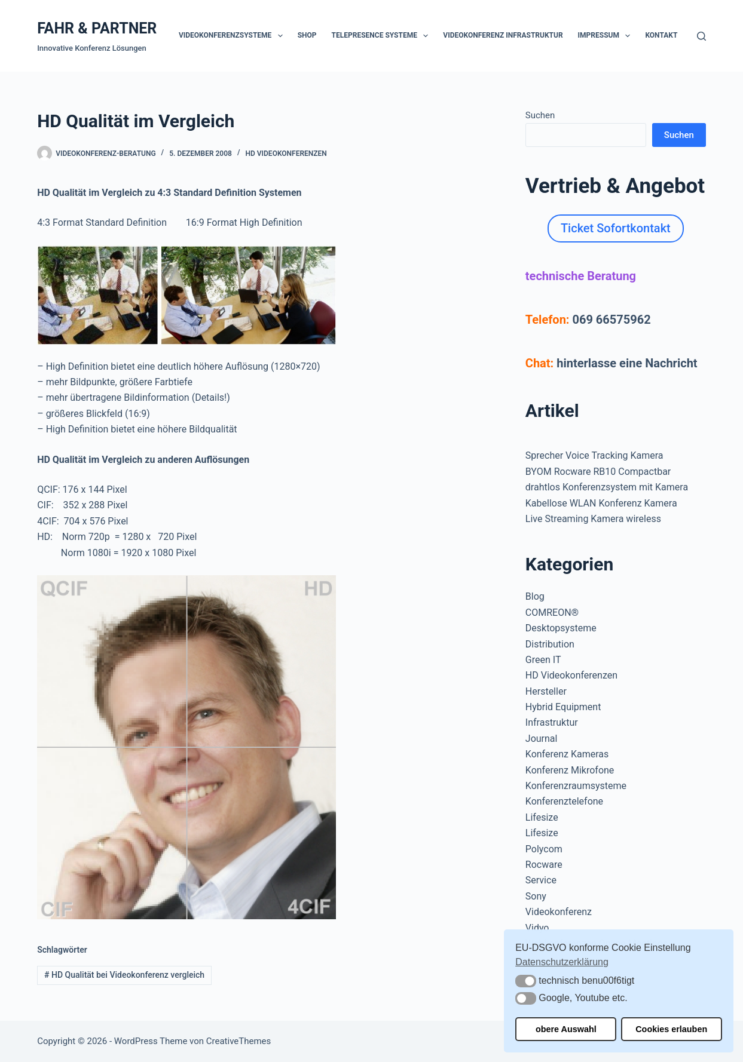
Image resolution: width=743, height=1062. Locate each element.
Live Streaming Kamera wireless (593, 518)
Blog (535, 596)
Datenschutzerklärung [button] (562, 962)
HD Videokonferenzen (286, 153)
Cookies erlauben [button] (671, 1029)
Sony (535, 896)
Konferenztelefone (564, 801)
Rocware (543, 864)
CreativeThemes (238, 1041)
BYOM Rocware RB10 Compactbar (598, 471)
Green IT (543, 659)
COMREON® (552, 612)
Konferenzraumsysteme (575, 785)
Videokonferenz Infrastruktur (502, 35)
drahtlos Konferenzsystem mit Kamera (606, 487)
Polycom (543, 849)
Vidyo (537, 928)
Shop (307, 35)
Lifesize (541, 817)
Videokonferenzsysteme (233, 36)
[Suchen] (701, 36)
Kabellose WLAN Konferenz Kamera (601, 503)
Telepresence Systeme (382, 36)
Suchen (540, 115)
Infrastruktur (551, 722)
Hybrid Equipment (563, 707)
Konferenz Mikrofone (569, 770)
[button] (525, 981)
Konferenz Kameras (567, 754)
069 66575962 (611, 319)
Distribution (549, 644)
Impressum (606, 36)
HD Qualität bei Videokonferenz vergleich (124, 975)
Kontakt (661, 35)
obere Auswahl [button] (566, 1029)
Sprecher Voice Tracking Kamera (594, 455)
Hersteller (546, 691)
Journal (541, 738)
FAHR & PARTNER (97, 28)
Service (541, 880)
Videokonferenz (558, 911)
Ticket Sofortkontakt (616, 228)
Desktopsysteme (561, 628)
